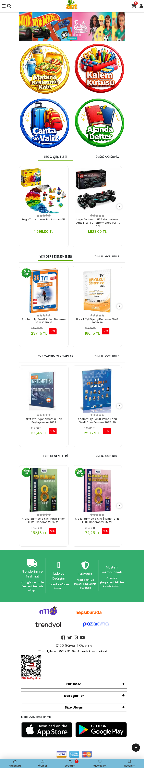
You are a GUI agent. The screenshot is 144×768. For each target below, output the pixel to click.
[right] (119, 206)
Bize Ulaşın (74, 707)
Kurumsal (74, 684)
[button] (23, 26)
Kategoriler (74, 695)
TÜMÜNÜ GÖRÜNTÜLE (107, 156)
